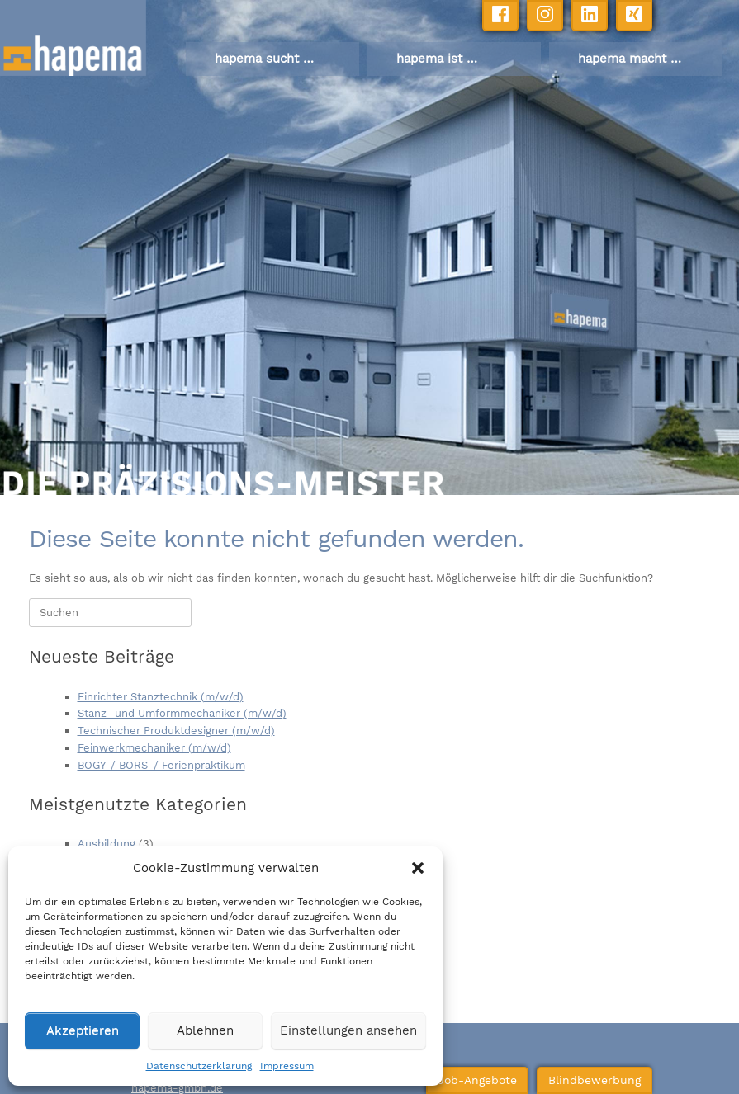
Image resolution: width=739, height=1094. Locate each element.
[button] (418, 868)
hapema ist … (436, 58)
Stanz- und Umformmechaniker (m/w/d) (182, 713)
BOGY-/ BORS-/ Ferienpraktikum (161, 765)
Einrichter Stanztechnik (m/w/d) (161, 697)
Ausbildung (106, 843)
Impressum (287, 1066)
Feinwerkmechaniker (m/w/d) (154, 748)
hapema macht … (629, 58)
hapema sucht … (264, 58)
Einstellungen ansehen (348, 1030)
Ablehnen (205, 1030)
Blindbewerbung (572, 1074)
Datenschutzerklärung (199, 1066)
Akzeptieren (82, 1030)
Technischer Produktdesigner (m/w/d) (176, 730)
